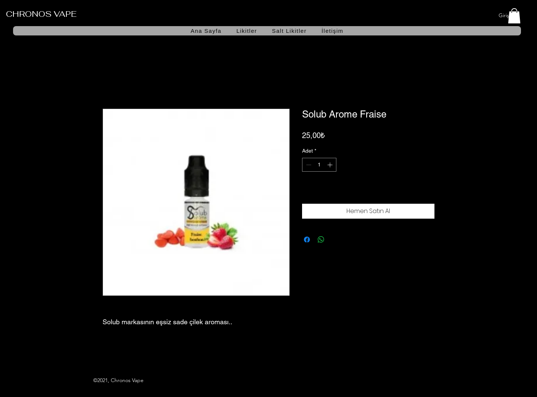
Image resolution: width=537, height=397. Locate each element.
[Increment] (330, 164)
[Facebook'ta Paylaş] (306, 239)
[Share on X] (335, 239)
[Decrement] (308, 164)
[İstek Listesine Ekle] (426, 191)
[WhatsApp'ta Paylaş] (321, 239)
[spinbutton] (319, 164)
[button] (514, 16)
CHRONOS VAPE (41, 14)
